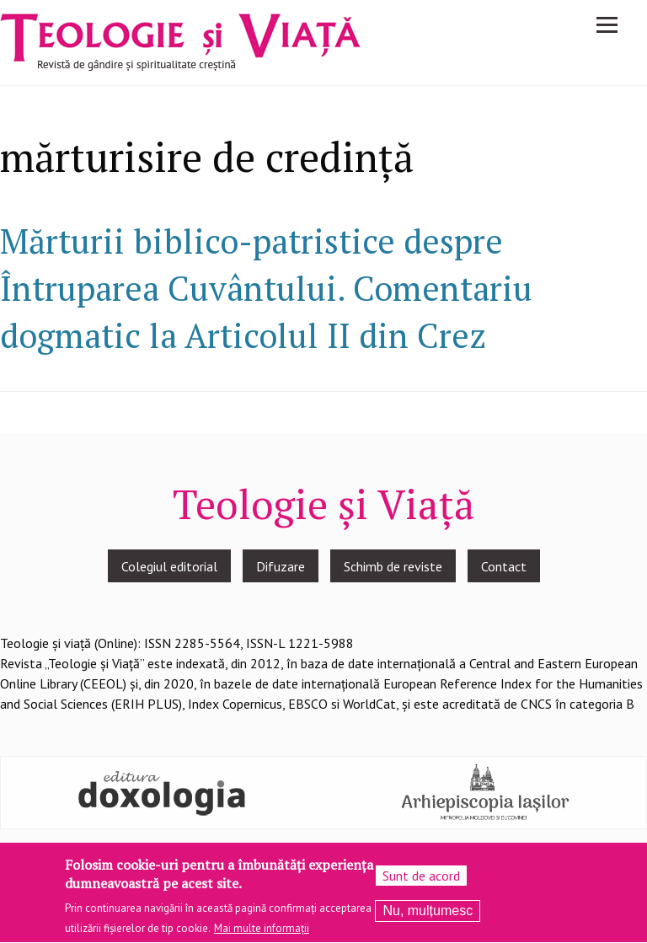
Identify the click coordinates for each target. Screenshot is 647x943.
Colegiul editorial (169, 566)
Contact (504, 566)
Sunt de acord (421, 879)
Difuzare (280, 566)
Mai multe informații (261, 933)
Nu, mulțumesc (427, 915)
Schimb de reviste (393, 566)
